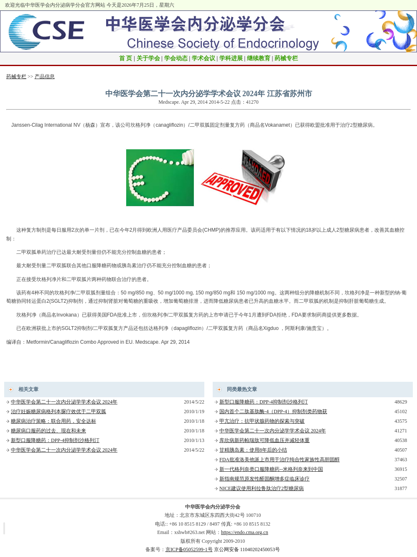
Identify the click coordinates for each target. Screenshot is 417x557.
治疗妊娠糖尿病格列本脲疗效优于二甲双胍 (58, 411)
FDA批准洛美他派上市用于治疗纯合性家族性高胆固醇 (279, 459)
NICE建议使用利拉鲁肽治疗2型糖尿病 (261, 488)
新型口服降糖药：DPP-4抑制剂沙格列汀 (55, 440)
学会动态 (176, 58)
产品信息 (45, 76)
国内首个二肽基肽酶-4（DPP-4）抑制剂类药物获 (273, 411)
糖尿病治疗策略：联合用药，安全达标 (53, 421)
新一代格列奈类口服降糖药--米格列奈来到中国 (271, 469)
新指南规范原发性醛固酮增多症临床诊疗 (264, 479)
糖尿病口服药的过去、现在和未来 (48, 431)
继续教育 (258, 58)
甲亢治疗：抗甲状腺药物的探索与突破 (262, 421)
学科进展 (231, 58)
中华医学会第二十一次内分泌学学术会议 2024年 (64, 402)
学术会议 (203, 58)
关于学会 (148, 58)
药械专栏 (286, 58)
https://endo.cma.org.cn (244, 532)
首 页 (125, 58)
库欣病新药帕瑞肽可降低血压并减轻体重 (264, 440)
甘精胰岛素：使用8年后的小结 (253, 450)
